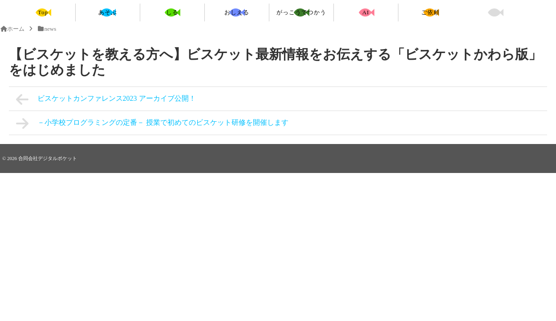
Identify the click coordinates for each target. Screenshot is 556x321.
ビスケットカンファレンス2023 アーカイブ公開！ (106, 99)
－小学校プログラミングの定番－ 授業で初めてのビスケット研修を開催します (152, 123)
